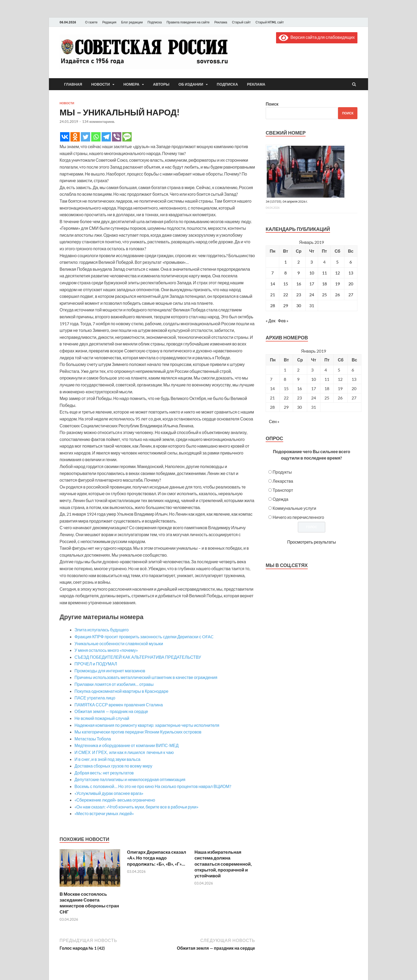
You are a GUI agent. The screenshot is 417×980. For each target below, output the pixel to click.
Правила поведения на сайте (188, 22)
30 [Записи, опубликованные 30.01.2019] (298, 305)
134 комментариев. (98, 121)
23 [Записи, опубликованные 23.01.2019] (298, 294)
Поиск (272, 103)
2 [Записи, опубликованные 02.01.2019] (298, 261)
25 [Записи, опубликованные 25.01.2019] (324, 294)
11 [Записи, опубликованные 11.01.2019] (324, 272)
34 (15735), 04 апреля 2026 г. (287, 201)
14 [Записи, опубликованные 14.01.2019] (272, 283)
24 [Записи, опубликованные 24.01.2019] (311, 294)
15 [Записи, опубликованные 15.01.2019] (285, 283)
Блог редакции (132, 22)
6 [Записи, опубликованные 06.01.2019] (350, 261)
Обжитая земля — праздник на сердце (111, 711)
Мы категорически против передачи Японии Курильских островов (137, 731)
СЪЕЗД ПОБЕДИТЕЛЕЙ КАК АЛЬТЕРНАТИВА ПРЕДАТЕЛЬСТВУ (137, 657)
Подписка (155, 22)
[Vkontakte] (64, 136)
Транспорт (283, 490)
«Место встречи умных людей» (104, 813)
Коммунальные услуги (294, 508)
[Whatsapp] (96, 136)
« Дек (271, 320)
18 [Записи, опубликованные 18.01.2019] (324, 283)
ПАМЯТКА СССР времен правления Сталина (118, 704)
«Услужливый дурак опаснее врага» (108, 793)
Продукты (282, 471)
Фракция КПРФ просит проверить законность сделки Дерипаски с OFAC (144, 636)
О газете (91, 22)
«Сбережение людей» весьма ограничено (114, 799)
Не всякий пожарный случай (101, 718)
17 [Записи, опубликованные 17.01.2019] (311, 283)
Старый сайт (241, 22)
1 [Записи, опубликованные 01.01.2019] (285, 261)
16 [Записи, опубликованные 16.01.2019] (298, 283)
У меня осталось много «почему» (106, 650)
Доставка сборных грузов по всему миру (113, 765)
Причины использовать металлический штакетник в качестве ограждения (145, 677)
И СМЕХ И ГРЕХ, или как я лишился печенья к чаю (124, 752)
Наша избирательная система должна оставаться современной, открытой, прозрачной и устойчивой (223, 863)
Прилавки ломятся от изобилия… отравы (113, 684)
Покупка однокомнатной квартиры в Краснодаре (121, 691)
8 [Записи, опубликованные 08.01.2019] (285, 272)
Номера (131, 84)
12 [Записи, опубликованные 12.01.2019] (337, 272)
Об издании (190, 84)
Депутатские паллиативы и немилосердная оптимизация (129, 779)
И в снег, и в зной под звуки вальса (107, 759)
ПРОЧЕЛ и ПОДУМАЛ (95, 663)
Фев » (283, 320)
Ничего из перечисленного (298, 517)
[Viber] (116, 136)
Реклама (220, 22)
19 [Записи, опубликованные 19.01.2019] (337, 283)
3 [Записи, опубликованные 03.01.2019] (311, 261)
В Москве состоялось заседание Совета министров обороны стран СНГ (89, 902)
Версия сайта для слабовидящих (317, 37)
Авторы (161, 84)
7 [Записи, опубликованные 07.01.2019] (272, 272)
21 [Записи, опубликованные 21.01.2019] (272, 294)
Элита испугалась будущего (101, 629)
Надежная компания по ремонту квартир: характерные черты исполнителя (146, 725)
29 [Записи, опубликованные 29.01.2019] (285, 305)
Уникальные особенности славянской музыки (118, 643)
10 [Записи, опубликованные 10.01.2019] (311, 272)
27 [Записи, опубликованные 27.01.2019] (350, 294)
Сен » (274, 421)
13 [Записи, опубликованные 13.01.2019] (350, 272)
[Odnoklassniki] (75, 136)
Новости (100, 84)
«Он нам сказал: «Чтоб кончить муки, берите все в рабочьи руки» (136, 806)
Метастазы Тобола (92, 738)
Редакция (109, 22)
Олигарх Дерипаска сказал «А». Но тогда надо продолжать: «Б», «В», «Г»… (156, 857)
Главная (73, 84)
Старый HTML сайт (270, 22)
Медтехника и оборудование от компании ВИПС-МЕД (126, 745)
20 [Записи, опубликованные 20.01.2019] (350, 283)
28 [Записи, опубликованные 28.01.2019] (272, 305)
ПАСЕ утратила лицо (94, 697)
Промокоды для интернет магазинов (109, 670)
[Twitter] (85, 136)
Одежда (280, 499)
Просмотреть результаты (311, 541)
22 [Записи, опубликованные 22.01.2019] (285, 294)
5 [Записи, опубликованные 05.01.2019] (337, 261)
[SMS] (127, 136)
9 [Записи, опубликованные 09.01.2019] (298, 272)
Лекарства (283, 480)
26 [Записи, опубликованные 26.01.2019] (337, 294)
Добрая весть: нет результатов (104, 772)
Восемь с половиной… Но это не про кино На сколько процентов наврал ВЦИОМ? (152, 786)
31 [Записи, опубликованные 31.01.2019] (311, 305)
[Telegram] (106, 136)
